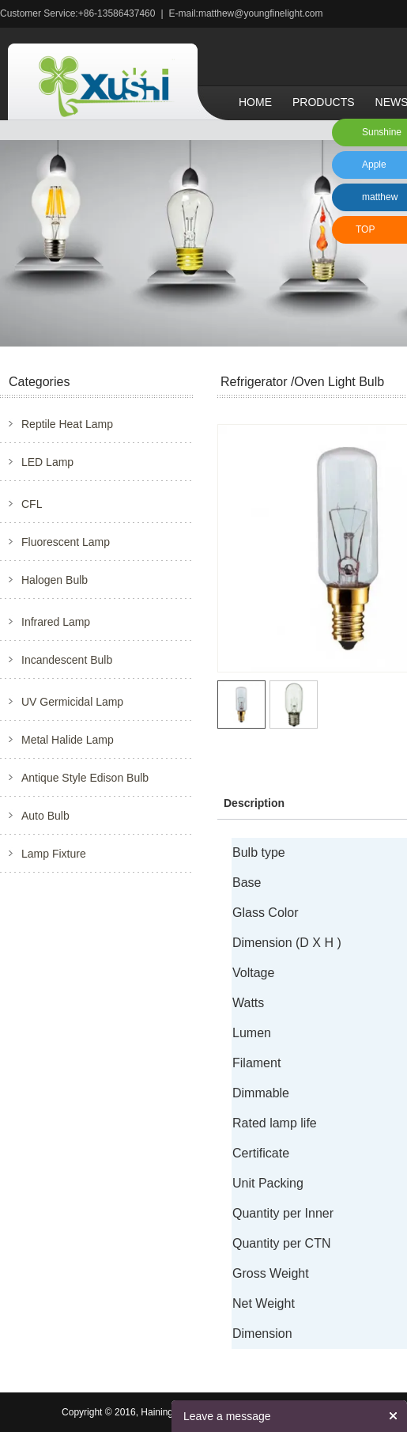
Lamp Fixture (53, 853)
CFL (31, 504)
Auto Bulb (45, 815)
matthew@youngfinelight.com (260, 13)
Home (255, 102)
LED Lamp (47, 462)
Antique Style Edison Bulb (85, 777)
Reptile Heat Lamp (67, 424)
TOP (365, 229)
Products (323, 102)
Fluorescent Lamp (65, 542)
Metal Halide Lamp (67, 739)
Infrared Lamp (55, 622)
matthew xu (377, 201)
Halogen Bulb (54, 580)
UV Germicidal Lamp (72, 701)
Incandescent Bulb (66, 659)
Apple (374, 164)
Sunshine (381, 132)
